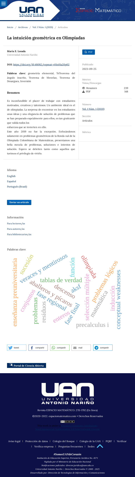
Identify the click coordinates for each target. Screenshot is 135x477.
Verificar (122, 441)
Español (11, 181)
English (11, 176)
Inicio (10, 27)
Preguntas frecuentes (70, 446)
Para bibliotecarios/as (19, 234)
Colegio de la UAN (90, 441)
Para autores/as (15, 228)
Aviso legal (14, 441)
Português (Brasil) (17, 186)
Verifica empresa (43, 446)
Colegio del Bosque (64, 441)
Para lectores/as (16, 223)
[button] (16, 348)
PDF (90, 52)
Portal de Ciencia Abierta (26, 365)
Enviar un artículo (19, 202)
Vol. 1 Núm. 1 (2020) (43, 27)
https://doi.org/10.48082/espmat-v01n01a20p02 (41, 64)
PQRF (109, 441)
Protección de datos (36, 441)
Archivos (23, 27)
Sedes (91, 446)
